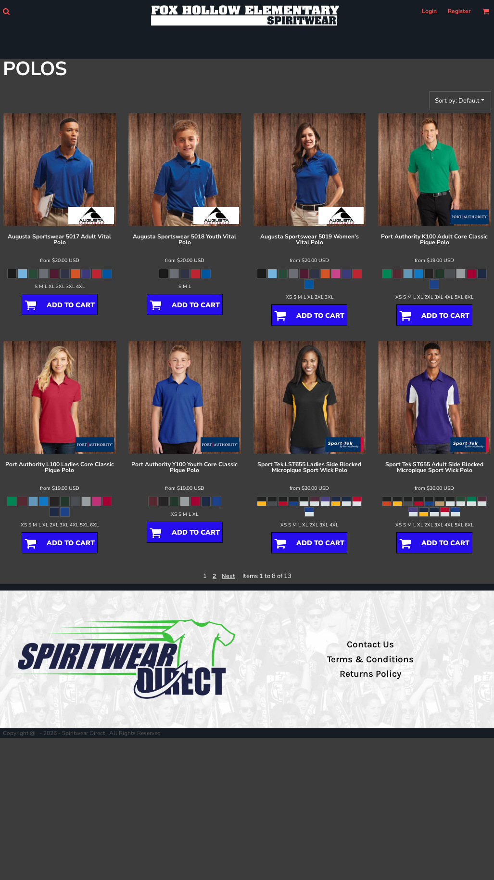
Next (228, 575)
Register (459, 11)
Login (429, 11)
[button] (6, 11)
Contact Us (370, 644)
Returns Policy (370, 674)
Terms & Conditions (370, 659)
